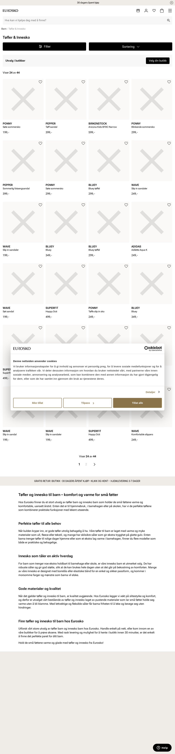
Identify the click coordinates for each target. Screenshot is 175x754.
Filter (44, 46)
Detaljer (150, 391)
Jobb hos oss (141, 739)
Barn (3, 28)
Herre (18, 733)
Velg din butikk (158, 60)
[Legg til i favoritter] (40, 82)
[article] (23, 104)
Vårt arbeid (100, 727)
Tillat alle (137, 402)
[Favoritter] (154, 10)
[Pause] (171, 2)
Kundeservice (62, 727)
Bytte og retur (62, 733)
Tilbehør (20, 750)
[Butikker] (138, 10)
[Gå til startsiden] (10, 10)
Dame (18, 727)
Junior (19, 744)
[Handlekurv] (162, 10)
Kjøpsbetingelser (64, 739)
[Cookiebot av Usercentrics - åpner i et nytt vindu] (147, 348)
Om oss (137, 727)
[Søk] (168, 20)
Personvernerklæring (66, 744)
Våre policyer (101, 733)
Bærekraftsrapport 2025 (104, 746)
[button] (130, 46)
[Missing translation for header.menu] (170, 10)
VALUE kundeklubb (144, 733)
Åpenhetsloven (102, 739)
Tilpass (87, 402)
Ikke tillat (37, 402)
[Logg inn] (146, 10)
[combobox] (85, 20)
